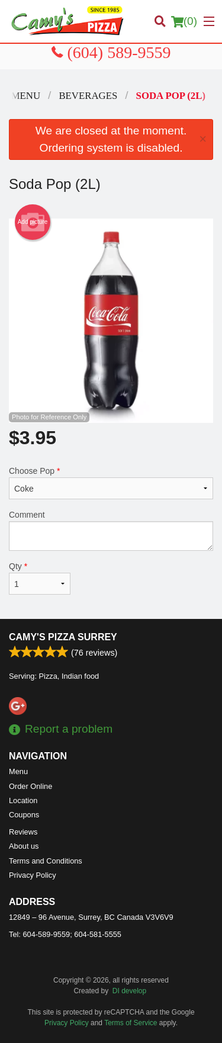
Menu (18, 771)
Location (23, 800)
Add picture (33, 222)
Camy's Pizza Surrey (63, 637)
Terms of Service (130, 1023)
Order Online (30, 786)
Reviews (23, 831)
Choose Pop (111, 482)
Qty (39, 578)
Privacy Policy (32, 875)
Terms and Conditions (45, 860)
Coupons (24, 814)
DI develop (129, 991)
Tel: (65, 934)
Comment (111, 530)
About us (24, 846)
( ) (184, 21)
